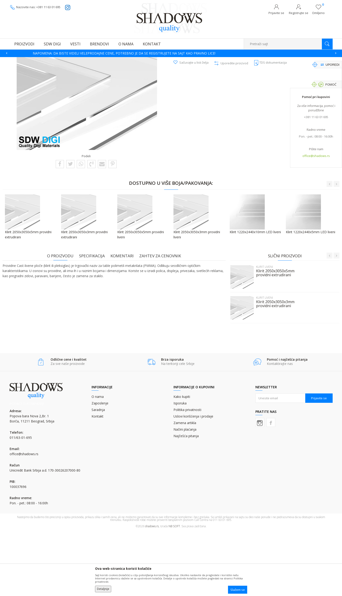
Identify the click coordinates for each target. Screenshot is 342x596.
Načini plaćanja (184, 494)
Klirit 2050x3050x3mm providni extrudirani (273, 368)
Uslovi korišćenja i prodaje (193, 481)
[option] (171, 53)
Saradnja (98, 474)
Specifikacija (94, 319)
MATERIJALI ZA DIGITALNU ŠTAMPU (66, 60)
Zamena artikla (184, 487)
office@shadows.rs (316, 157)
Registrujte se (298, 13)
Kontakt (97, 481)
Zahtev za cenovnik (162, 319)
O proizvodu (62, 319)
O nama (98, 461)
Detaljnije (103, 589)
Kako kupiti (181, 461)
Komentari (124, 319)
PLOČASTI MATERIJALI (106, 60)
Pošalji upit (196, 113)
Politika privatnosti (187, 474)
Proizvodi (33, 60)
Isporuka (180, 468)
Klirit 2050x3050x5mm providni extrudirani (273, 337)
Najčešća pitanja (186, 500)
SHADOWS (16, 60)
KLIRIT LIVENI (131, 60)
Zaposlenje (100, 468)
